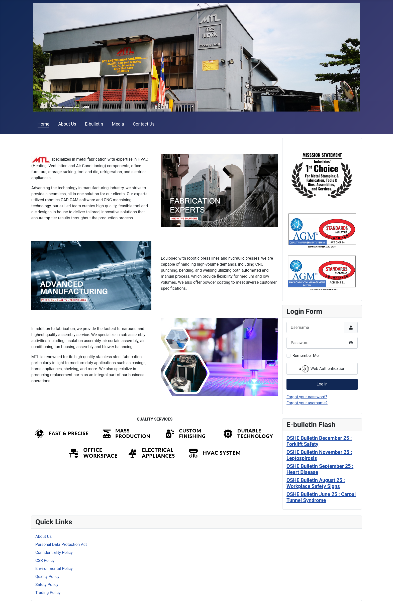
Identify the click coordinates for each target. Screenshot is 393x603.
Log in (322, 384)
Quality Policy (47, 576)
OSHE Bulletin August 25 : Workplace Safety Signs (315, 483)
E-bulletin (94, 124)
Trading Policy (47, 592)
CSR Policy (45, 560)
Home (43, 124)
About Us (67, 124)
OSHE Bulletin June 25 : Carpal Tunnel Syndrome (321, 497)
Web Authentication (322, 369)
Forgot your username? (307, 402)
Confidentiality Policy (54, 552)
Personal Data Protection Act (61, 544)
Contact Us (143, 124)
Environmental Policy (54, 568)
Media (118, 124)
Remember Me (305, 355)
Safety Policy (46, 584)
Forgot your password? (306, 396)
